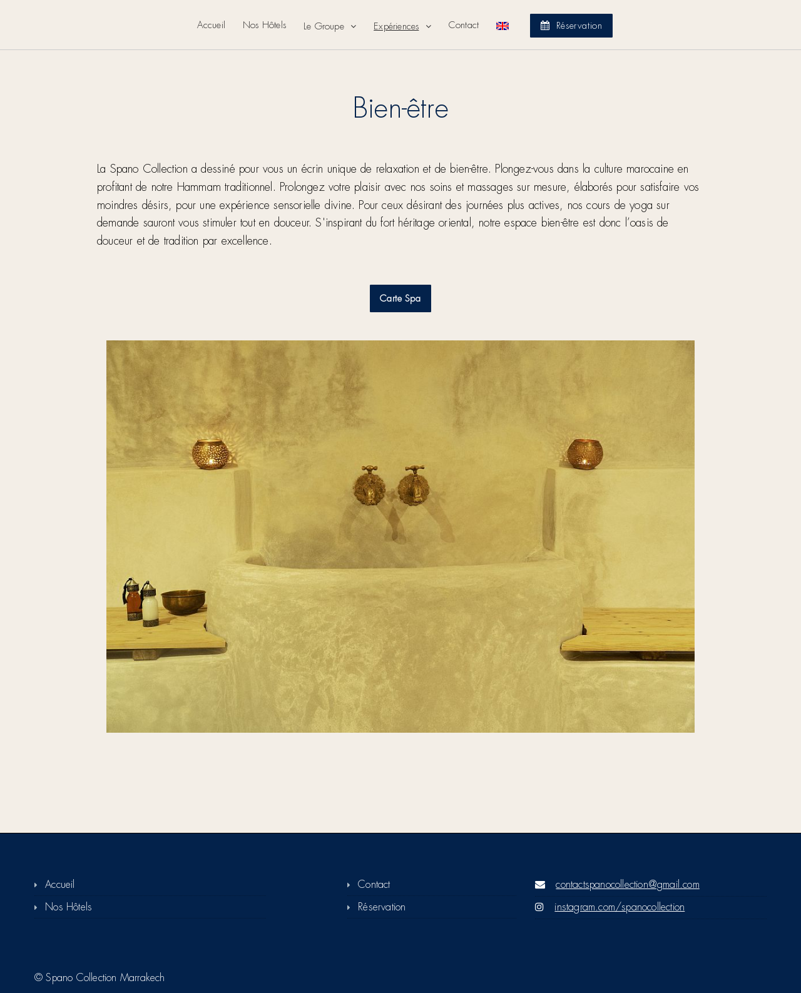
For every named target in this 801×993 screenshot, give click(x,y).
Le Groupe (325, 26)
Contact (464, 25)
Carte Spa (400, 298)
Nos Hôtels (264, 25)
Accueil (211, 25)
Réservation (571, 25)
